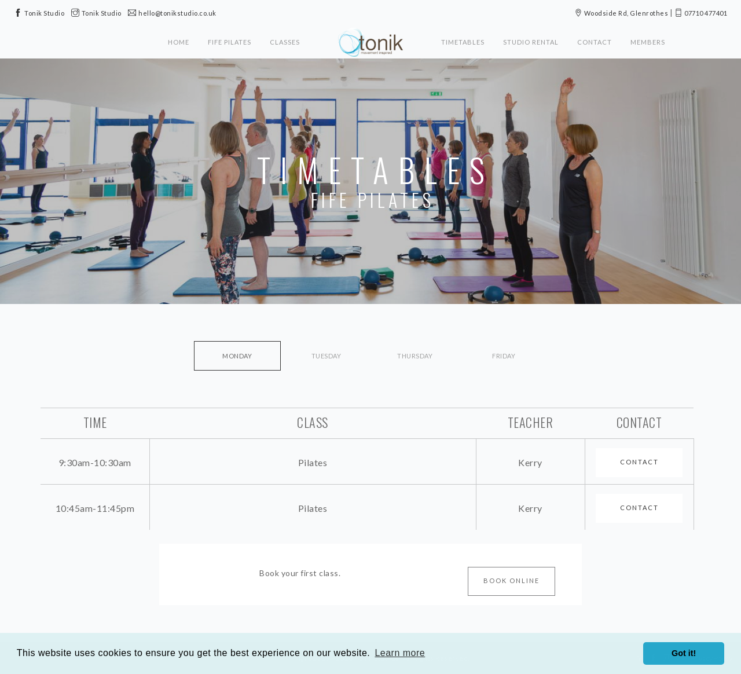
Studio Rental (531, 42)
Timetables (463, 42)
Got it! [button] (684, 653)
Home (178, 42)
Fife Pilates (229, 42)
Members (647, 42)
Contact (594, 42)
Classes (285, 42)
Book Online (511, 580)
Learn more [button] (400, 653)
